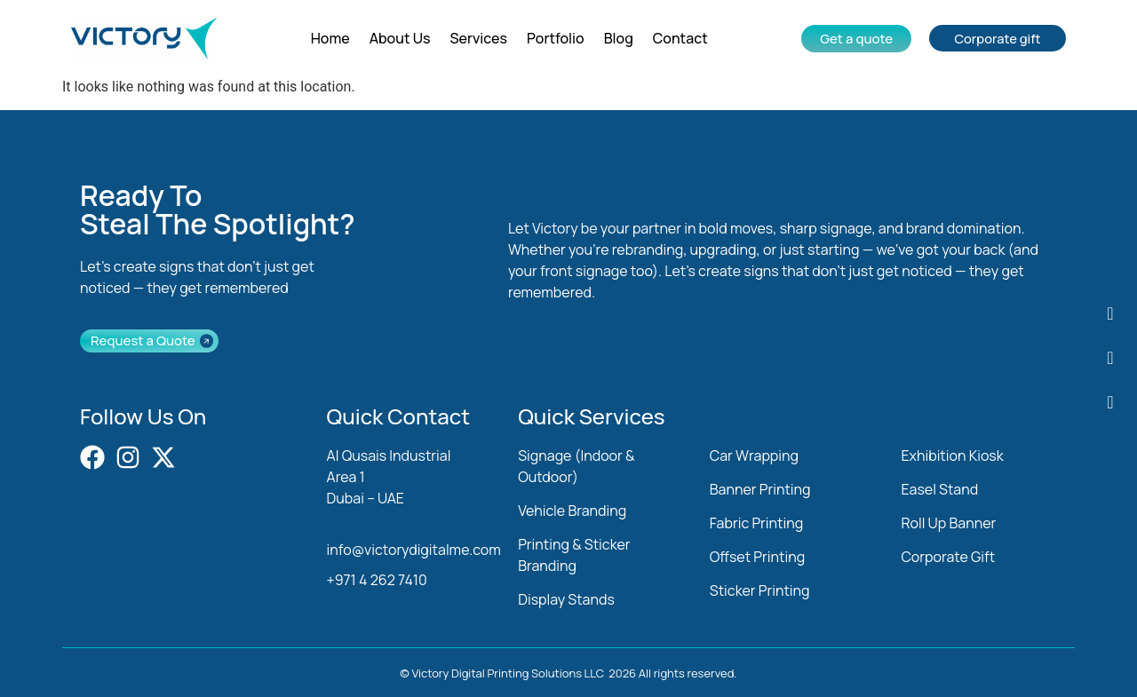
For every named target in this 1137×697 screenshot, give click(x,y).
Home (330, 38)
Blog (618, 38)
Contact (680, 38)
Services (479, 38)
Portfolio (555, 38)
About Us (400, 38)
